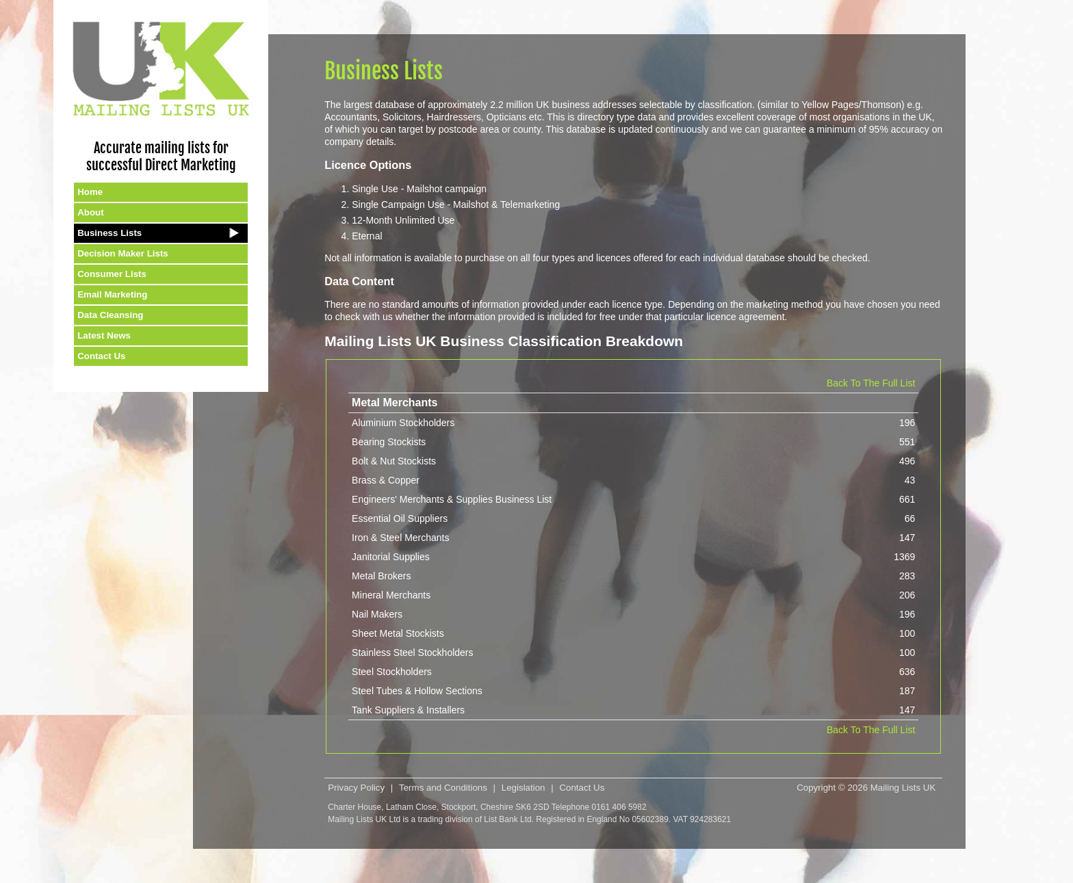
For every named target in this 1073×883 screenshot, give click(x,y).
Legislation (523, 787)
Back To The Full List (871, 383)
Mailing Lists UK (903, 787)
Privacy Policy (356, 787)
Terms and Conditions (443, 787)
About (90, 212)
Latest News (104, 335)
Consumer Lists (111, 274)
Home (90, 192)
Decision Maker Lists (122, 253)
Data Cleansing (110, 315)
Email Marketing (112, 294)
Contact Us (101, 356)
